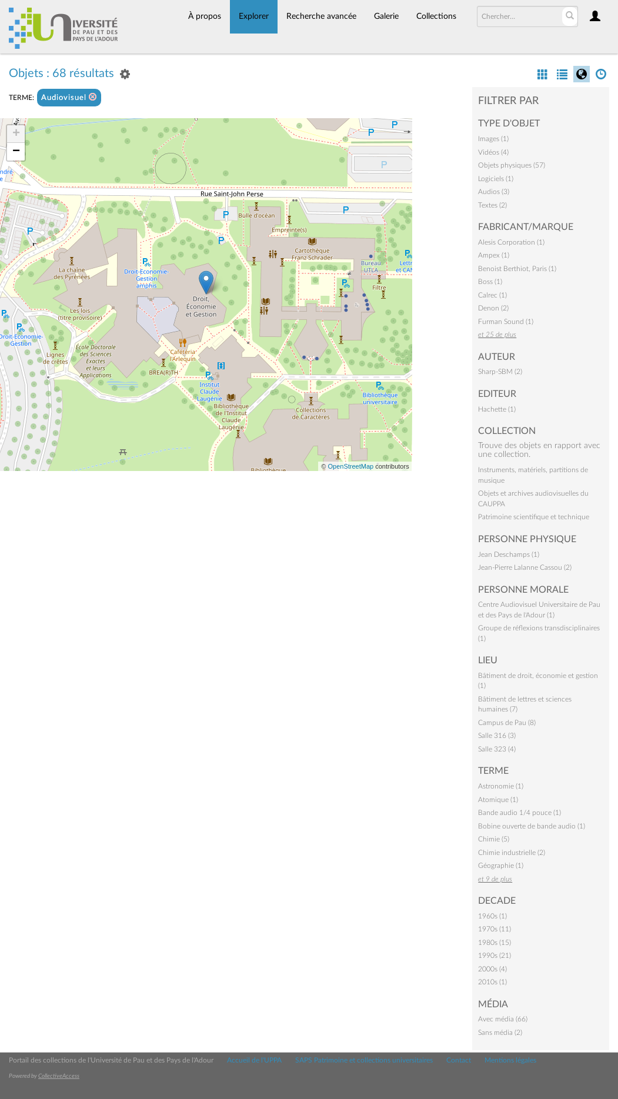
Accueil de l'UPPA (254, 1060)
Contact (458, 1060)
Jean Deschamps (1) (508, 554)
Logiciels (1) (495, 178)
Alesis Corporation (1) (511, 242)
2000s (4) (492, 969)
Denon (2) (493, 308)
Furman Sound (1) (505, 321)
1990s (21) (494, 955)
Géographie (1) (500, 865)
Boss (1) (490, 281)
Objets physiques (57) (511, 165)
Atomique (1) (498, 799)
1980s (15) (494, 942)
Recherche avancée (321, 16)
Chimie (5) (493, 839)
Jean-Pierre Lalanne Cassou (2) (525, 567)
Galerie (386, 16)
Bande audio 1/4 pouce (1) (519, 812)
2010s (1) (492, 982)
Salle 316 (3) (497, 735)
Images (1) (493, 138)
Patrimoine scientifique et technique (533, 516)
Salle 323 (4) (497, 749)
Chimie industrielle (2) (511, 852)
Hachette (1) (497, 409)
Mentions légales (510, 1060)
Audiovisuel (69, 97)
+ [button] (16, 134)
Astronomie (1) (500, 786)
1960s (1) (492, 916)
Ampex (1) (493, 255)
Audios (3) (493, 191)
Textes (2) (492, 205)
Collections (436, 16)
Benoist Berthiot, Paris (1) (517, 268)
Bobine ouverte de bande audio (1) (531, 826)
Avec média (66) (502, 1019)
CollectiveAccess (58, 1076)
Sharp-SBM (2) (500, 371)
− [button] (16, 152)
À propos (204, 16)
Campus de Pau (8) (507, 722)
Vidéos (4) (493, 152)
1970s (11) (494, 929)
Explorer (254, 16)
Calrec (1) (492, 295)
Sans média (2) (500, 1032)
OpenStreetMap (350, 466)
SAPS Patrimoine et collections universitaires (364, 1060)
